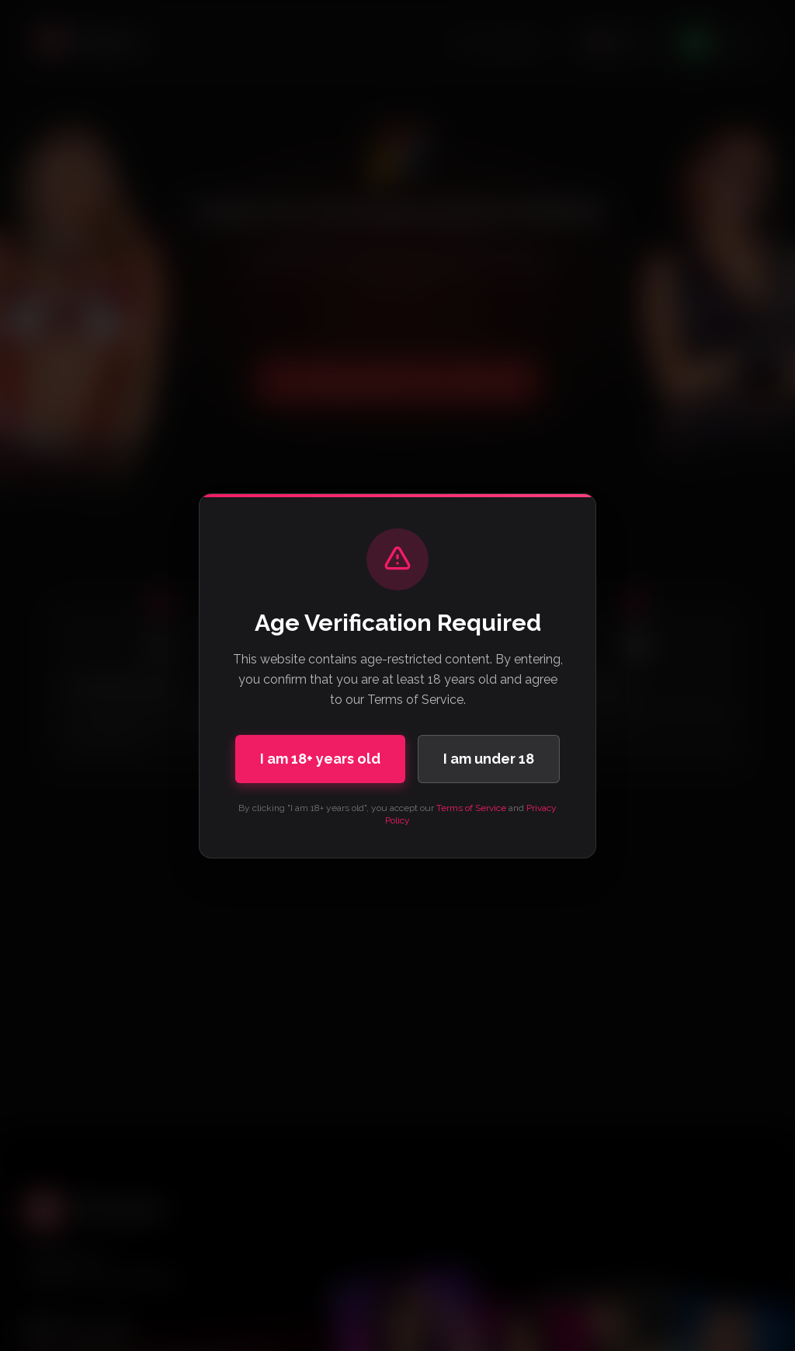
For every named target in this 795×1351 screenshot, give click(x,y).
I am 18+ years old (320, 758)
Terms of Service (471, 808)
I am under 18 (488, 758)
